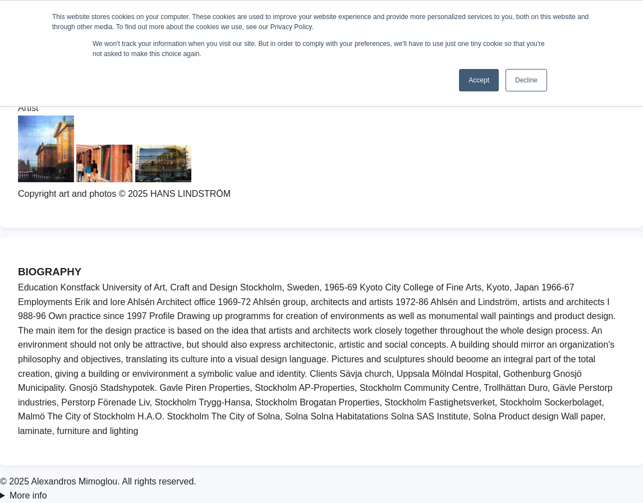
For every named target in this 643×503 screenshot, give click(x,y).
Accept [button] (479, 80)
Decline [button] (526, 80)
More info (28, 495)
